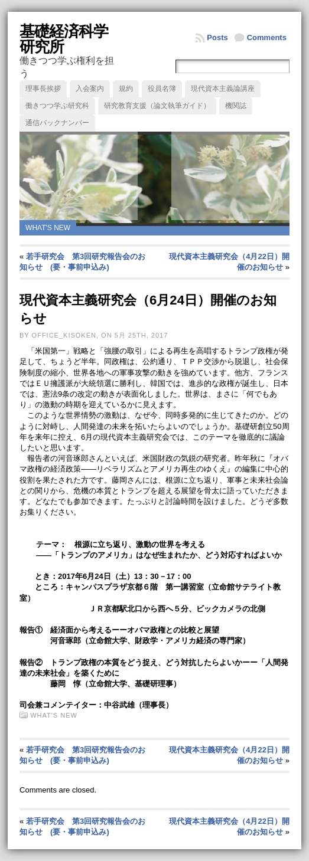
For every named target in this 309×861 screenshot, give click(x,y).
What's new (47, 228)
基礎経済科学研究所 (63, 38)
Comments (267, 37)
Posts (217, 37)
